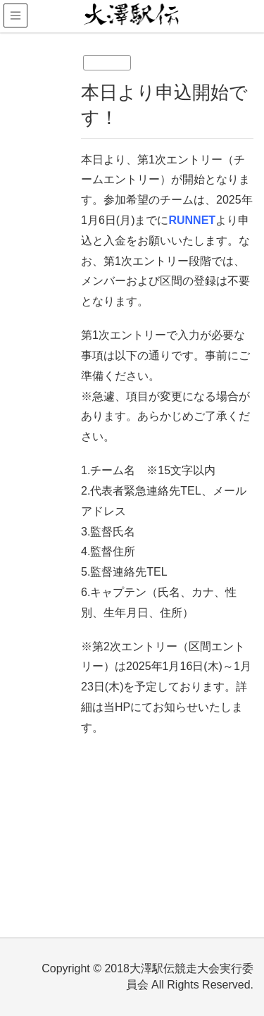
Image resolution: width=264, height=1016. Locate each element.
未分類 (107, 63)
